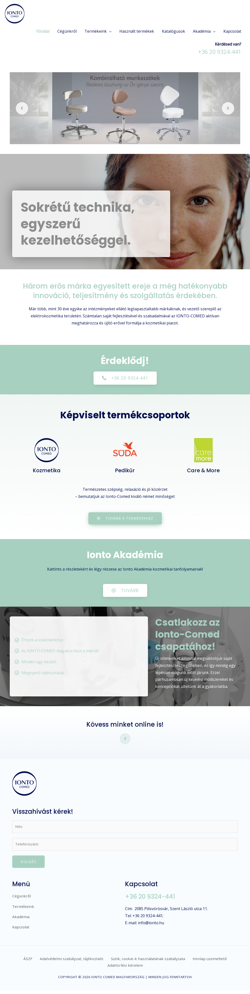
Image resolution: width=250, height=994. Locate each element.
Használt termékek (136, 31)
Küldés (28, 864)
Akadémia (202, 31)
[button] (125, 378)
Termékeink (95, 31)
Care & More (203, 471)
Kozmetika (46, 471)
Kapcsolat (232, 31)
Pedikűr (125, 471)
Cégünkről (67, 31)
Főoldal (43, 31)
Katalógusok (173, 31)
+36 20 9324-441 (152, 899)
